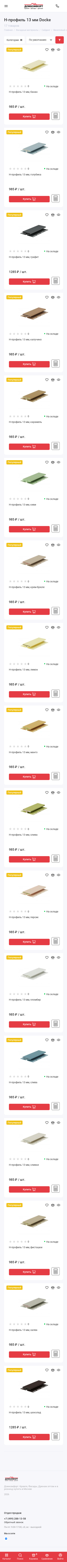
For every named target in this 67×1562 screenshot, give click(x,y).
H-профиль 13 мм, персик (24, 917)
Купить (29, 116)
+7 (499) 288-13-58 (15, 1518)
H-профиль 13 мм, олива (23, 834)
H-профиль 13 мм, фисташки (25, 1247)
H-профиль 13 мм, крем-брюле (26, 587)
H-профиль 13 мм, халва (23, 1330)
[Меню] (6, 6)
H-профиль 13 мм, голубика (25, 174)
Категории (14, 40)
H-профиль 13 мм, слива (23, 1082)
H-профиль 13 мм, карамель (25, 422)
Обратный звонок (13, 1522)
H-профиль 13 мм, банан (23, 91)
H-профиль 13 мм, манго (23, 752)
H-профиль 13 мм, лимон (23, 669)
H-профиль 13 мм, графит (24, 257)
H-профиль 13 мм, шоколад (25, 1412)
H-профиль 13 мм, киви (22, 504)
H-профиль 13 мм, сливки (24, 1164)
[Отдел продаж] (57, 6)
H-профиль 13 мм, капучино (25, 339)
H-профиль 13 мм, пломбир (25, 999)
